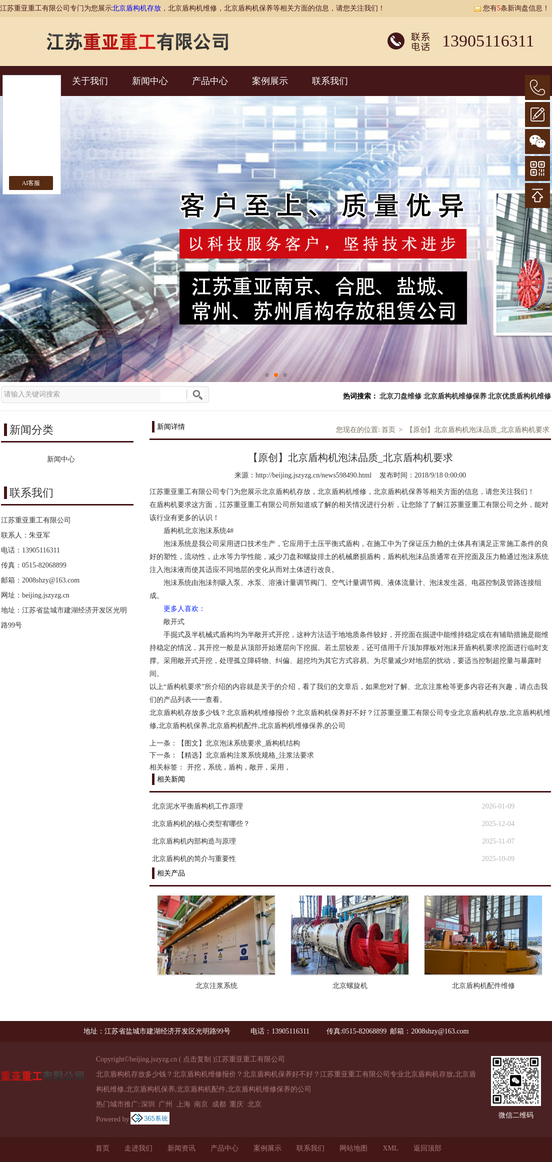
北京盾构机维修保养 (455, 396)
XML (390, 1148)
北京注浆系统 (217, 986)
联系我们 (330, 81)
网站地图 (354, 1148)
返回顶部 (428, 1148)
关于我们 (90, 81)
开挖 (194, 767)
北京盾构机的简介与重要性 (194, 858)
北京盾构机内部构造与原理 (194, 841)
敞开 (257, 767)
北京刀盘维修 (401, 396)
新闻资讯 (182, 1148)
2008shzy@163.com (51, 580)
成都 (219, 1104)
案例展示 (270, 81)
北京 (255, 1104)
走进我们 (138, 1148)
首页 (389, 430)
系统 (215, 767)
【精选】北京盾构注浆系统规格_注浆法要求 (246, 755)
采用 (277, 767)
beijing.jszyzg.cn (46, 595)
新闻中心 (150, 81)
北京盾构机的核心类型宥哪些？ (201, 824)
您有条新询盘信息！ (512, 8)
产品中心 (210, 81)
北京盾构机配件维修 (483, 986)
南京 (201, 1104)
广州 (165, 1104)
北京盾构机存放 (136, 8)
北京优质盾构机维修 (519, 396)
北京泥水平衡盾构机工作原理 (197, 806)
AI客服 (31, 183)
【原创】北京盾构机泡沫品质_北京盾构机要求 (478, 430)
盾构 (235, 767)
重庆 (237, 1104)
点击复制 (197, 1059)
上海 (183, 1104)
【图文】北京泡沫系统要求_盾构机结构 (239, 743)
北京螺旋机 (350, 986)
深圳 (148, 1104)
